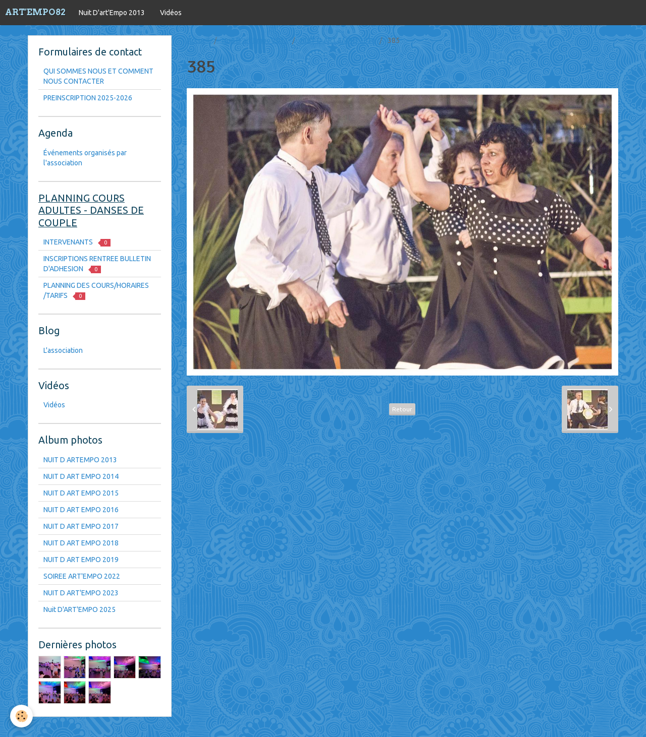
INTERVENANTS (77, 242)
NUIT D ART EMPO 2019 (81, 560)
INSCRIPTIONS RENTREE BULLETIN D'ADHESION (97, 264)
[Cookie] (21, 716)
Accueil (198, 40)
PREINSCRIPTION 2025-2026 (87, 98)
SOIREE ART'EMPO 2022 (81, 576)
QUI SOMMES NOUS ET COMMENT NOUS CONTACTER (98, 76)
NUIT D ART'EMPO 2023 (81, 593)
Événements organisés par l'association (85, 158)
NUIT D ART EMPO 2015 (81, 493)
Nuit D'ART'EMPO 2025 (79, 609)
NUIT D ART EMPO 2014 (81, 476)
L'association (63, 350)
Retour (402, 409)
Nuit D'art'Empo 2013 (112, 13)
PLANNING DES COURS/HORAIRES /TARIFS (96, 290)
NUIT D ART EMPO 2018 (81, 543)
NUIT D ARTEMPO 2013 (80, 460)
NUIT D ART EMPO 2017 (81, 526)
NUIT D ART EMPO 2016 (337, 40)
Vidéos (171, 13)
